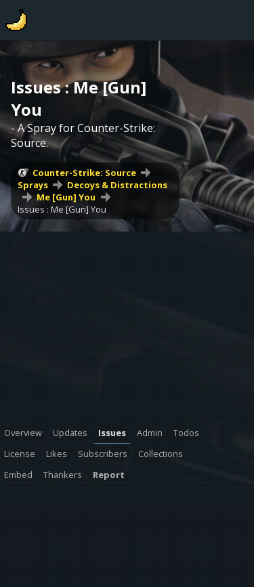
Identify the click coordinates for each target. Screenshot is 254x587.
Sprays (33, 185)
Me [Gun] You (66, 197)
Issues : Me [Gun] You (62, 209)
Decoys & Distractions (117, 185)
